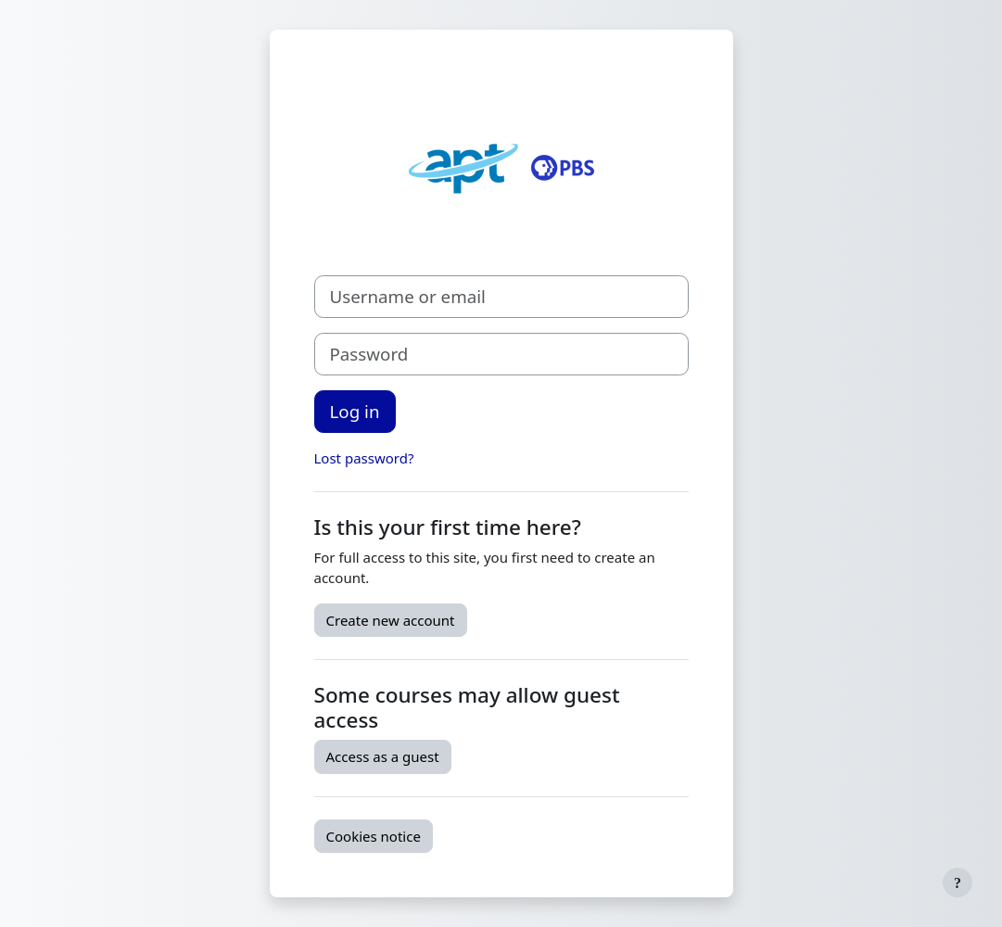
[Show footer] (957, 882)
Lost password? (364, 458)
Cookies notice (373, 836)
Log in (355, 411)
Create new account (390, 620)
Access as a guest (382, 756)
